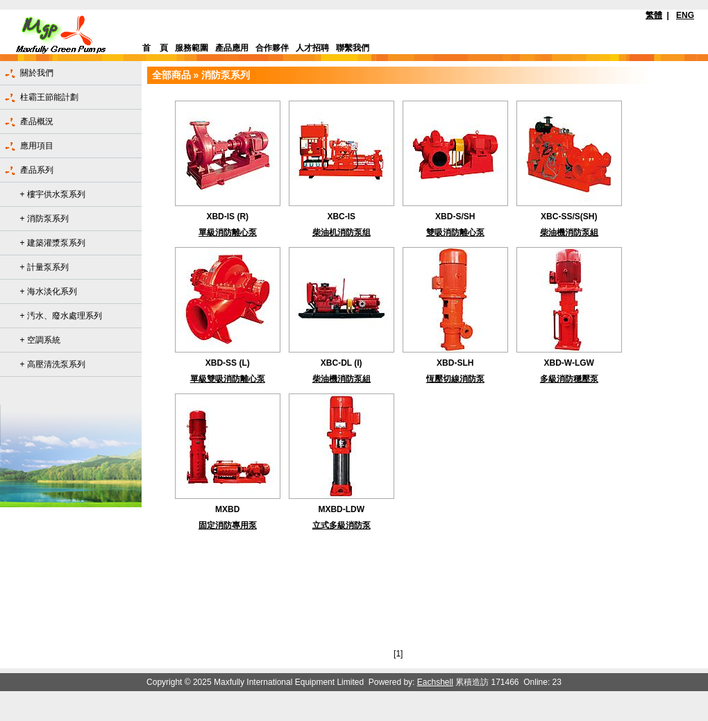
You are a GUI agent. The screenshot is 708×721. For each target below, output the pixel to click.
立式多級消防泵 (341, 525)
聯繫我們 (352, 48)
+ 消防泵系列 (44, 218)
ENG (685, 15)
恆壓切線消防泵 (455, 379)
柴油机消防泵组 (341, 232)
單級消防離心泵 (228, 232)
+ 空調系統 (40, 340)
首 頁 (155, 48)
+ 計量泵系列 (44, 267)
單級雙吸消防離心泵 (227, 379)
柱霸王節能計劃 (49, 97)
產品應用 (231, 48)
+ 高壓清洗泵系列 (52, 364)
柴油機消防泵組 (569, 232)
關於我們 (36, 73)
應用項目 (36, 146)
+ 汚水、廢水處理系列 (61, 316)
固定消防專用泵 (228, 525)
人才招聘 (312, 48)
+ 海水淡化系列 (48, 291)
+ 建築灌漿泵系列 (52, 243)
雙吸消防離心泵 (455, 232)
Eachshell (435, 682)
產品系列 (36, 170)
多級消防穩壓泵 (569, 379)
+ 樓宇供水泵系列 (52, 194)
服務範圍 (191, 48)
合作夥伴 (272, 48)
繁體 (654, 15)
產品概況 (36, 121)
